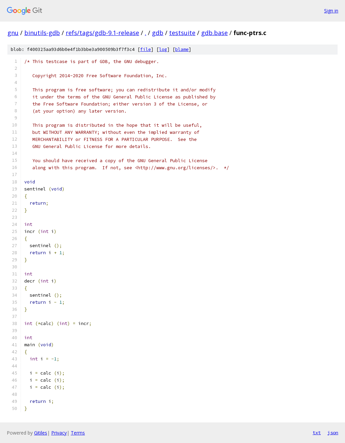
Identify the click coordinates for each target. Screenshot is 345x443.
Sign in (331, 10)
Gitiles (40, 433)
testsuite (182, 33)
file (145, 49)
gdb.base (214, 33)
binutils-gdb (42, 33)
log (163, 49)
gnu (13, 33)
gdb (157, 33)
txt (317, 433)
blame (182, 49)
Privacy (59, 433)
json (332, 433)
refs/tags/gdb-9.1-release (102, 33)
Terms (78, 433)
